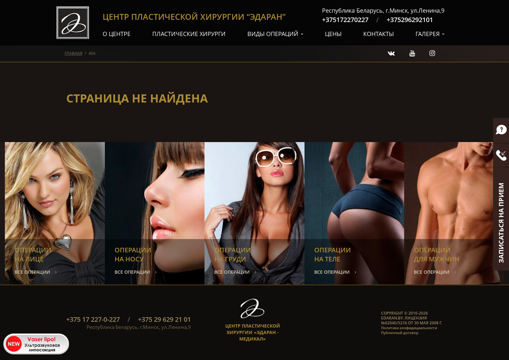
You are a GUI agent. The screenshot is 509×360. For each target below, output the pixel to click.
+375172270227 (345, 19)
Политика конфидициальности (409, 327)
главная (73, 53)
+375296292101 (410, 19)
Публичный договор (399, 332)
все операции (32, 272)
